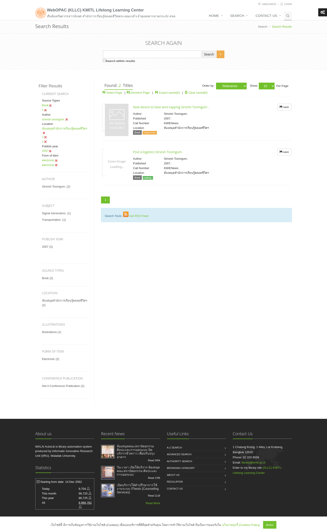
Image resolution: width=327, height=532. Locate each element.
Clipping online (150, 133)
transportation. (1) (54, 219)
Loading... (148, 178)
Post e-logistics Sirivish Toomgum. (158, 152)
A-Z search (174, 447)
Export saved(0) (169, 92)
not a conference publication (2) (63, 386)
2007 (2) (47, 246)
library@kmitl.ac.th (254, 462)
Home (214, 16)
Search (237, 16)
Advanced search (179, 454)
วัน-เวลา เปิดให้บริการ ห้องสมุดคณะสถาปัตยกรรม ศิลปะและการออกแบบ (138, 471)
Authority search (179, 461)
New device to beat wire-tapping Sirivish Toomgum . (171, 107)
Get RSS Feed (139, 216)
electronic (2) (50, 359)
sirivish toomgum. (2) (56, 186)
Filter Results (50, 86)
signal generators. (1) (56, 213)
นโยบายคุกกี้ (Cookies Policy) (241, 525)
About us (173, 475)
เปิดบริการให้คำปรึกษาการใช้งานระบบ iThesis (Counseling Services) (138, 488)
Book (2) (47, 278)
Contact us (266, 16)
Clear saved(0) (196, 92)
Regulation (175, 481)
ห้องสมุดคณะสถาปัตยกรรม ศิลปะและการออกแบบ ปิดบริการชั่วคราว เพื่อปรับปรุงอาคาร (136, 451)
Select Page (112, 92)
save (284, 107)
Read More (153, 503)
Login (286, 4)
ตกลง (269, 525)
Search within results (120, 61)
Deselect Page (138, 92)
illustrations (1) (51, 332)
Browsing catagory (181, 468)
